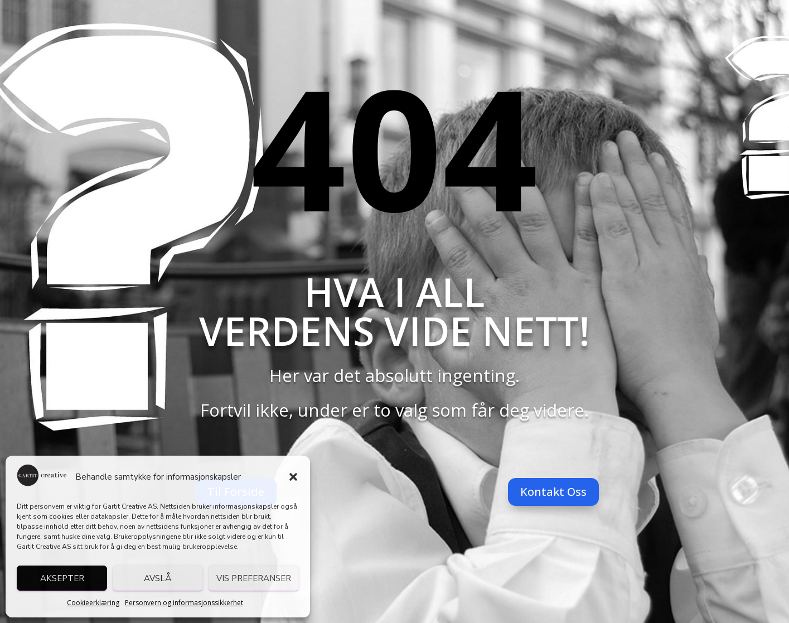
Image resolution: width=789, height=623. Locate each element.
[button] (293, 476)
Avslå (158, 578)
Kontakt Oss (553, 491)
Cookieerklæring (93, 602)
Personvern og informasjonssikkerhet (184, 602)
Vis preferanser (253, 578)
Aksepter (62, 578)
